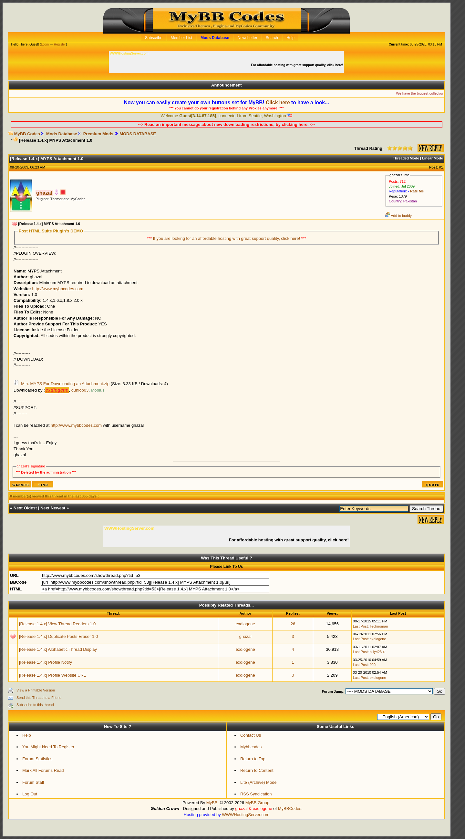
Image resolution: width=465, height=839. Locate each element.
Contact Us (250, 735)
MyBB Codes (27, 133)
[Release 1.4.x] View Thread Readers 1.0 (57, 623)
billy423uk (378, 652)
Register (60, 44)
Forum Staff (33, 782)
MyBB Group (257, 802)
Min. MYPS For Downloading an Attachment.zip (65, 383)
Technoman (379, 626)
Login (45, 44)
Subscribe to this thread (35, 705)
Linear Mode (432, 158)
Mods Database (61, 133)
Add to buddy (398, 216)
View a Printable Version (35, 690)
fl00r (373, 665)
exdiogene (245, 623)
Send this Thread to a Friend (38, 698)
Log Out (29, 794)
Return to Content (257, 770)
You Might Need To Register (48, 746)
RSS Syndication (256, 794)
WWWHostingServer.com (245, 814)
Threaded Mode (406, 158)
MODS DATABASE (137, 133)
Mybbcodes (251, 746)
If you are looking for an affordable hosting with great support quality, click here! (227, 238)
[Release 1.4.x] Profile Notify (45, 662)
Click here (278, 102)
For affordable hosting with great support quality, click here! (297, 65)
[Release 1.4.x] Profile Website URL (52, 675)
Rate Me (417, 191)
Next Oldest (25, 508)
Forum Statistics (37, 758)
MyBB (212, 802)
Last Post (360, 626)
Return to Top (252, 758)
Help (26, 735)
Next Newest (52, 508)
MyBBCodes (289, 808)
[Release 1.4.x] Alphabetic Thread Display (58, 649)
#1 (441, 167)
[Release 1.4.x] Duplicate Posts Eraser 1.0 (58, 636)
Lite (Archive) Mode (258, 782)
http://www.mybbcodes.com (57, 288)
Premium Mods (98, 133)
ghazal (245, 636)
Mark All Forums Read (43, 770)
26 (293, 623)
